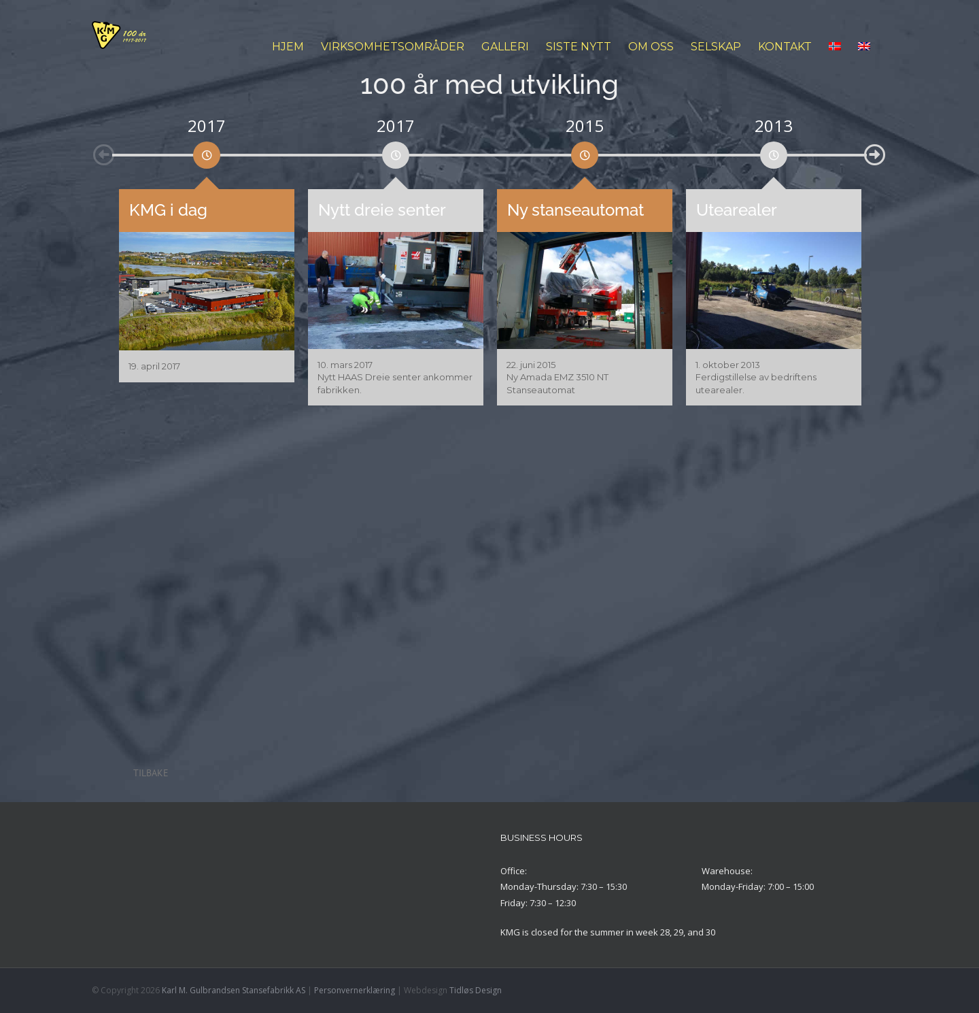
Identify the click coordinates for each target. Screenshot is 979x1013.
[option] (206, 151)
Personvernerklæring (354, 990)
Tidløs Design (475, 990)
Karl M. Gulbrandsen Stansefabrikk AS (233, 990)
